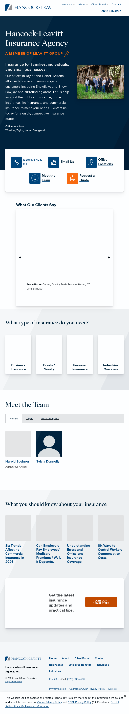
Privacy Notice (57, 689)
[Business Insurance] (18, 354)
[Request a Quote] (83, 178)
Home (53, 658)
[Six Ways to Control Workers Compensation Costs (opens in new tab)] (111, 544)
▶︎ (110, 257)
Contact (99, 658)
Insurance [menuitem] (66, 4)
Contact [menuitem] (116, 4)
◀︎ (21, 257)
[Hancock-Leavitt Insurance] (32, 7)
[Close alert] (125, 696)
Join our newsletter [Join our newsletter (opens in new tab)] (101, 602)
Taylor (19, 130)
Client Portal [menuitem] (98, 4)
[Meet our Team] (45, 178)
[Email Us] (64, 162)
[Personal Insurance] (80, 354)
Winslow (10, 130)
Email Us (54, 679)
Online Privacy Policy (49, 702)
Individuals (103, 665)
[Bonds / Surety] (49, 354)
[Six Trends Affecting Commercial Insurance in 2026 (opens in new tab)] (18, 546)
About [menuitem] (81, 4)
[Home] (23, 658)
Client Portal (82, 658)
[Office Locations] (102, 162)
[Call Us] (27, 162)
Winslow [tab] (14, 418)
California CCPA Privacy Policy (87, 689)
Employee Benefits (80, 665)
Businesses (56, 665)
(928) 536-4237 (76, 679)
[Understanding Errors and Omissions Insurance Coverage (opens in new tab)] (80, 546)
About (65, 658)
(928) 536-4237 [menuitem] (111, 11)
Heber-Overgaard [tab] (50, 418)
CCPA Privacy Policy (79, 702)
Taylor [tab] (29, 418)
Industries (55, 671)
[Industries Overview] (111, 354)
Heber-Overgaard (35, 130)
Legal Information (13, 681)
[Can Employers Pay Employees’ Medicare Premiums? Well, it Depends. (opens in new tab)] (49, 546)
